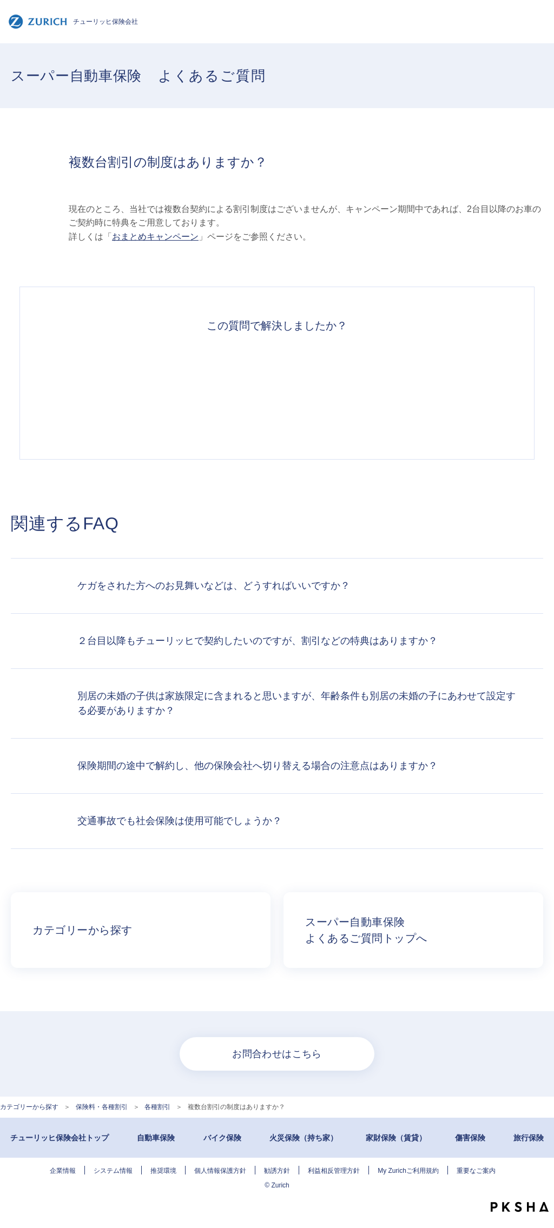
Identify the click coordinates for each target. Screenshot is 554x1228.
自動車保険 (156, 1137)
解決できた (127, 389)
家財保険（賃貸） (396, 1137)
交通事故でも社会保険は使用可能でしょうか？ (179, 820)
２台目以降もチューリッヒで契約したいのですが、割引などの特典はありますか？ (257, 640)
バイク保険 (222, 1137)
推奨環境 (163, 1170)
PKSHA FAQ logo (520, 1207)
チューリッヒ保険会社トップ (59, 1137)
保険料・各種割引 (102, 1107)
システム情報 (113, 1170)
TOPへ (537, 1184)
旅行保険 (528, 1137)
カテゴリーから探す (29, 1107)
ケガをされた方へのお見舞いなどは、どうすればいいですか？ (213, 585)
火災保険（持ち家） (303, 1137)
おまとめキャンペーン (155, 236)
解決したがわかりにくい (227, 389)
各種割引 (157, 1107)
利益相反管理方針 (334, 1170)
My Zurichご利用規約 (408, 1170)
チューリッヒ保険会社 (73, 21)
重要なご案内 (476, 1170)
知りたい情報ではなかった (426, 389)
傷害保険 (470, 1137)
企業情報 (63, 1170)
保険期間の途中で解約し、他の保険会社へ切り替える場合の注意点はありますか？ (257, 765)
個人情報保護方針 (220, 1170)
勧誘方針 (277, 1170)
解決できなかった (326, 389)
